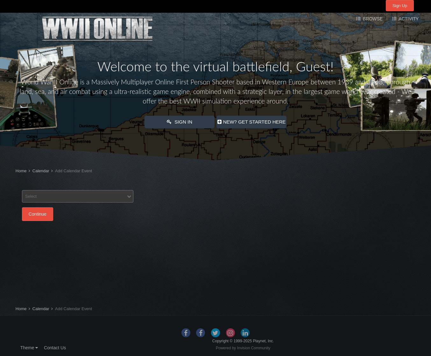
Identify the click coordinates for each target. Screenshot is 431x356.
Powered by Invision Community (243, 348)
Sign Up (399, 5)
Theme (29, 347)
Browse (372, 18)
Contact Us (55, 347)
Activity (408, 18)
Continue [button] (37, 214)
